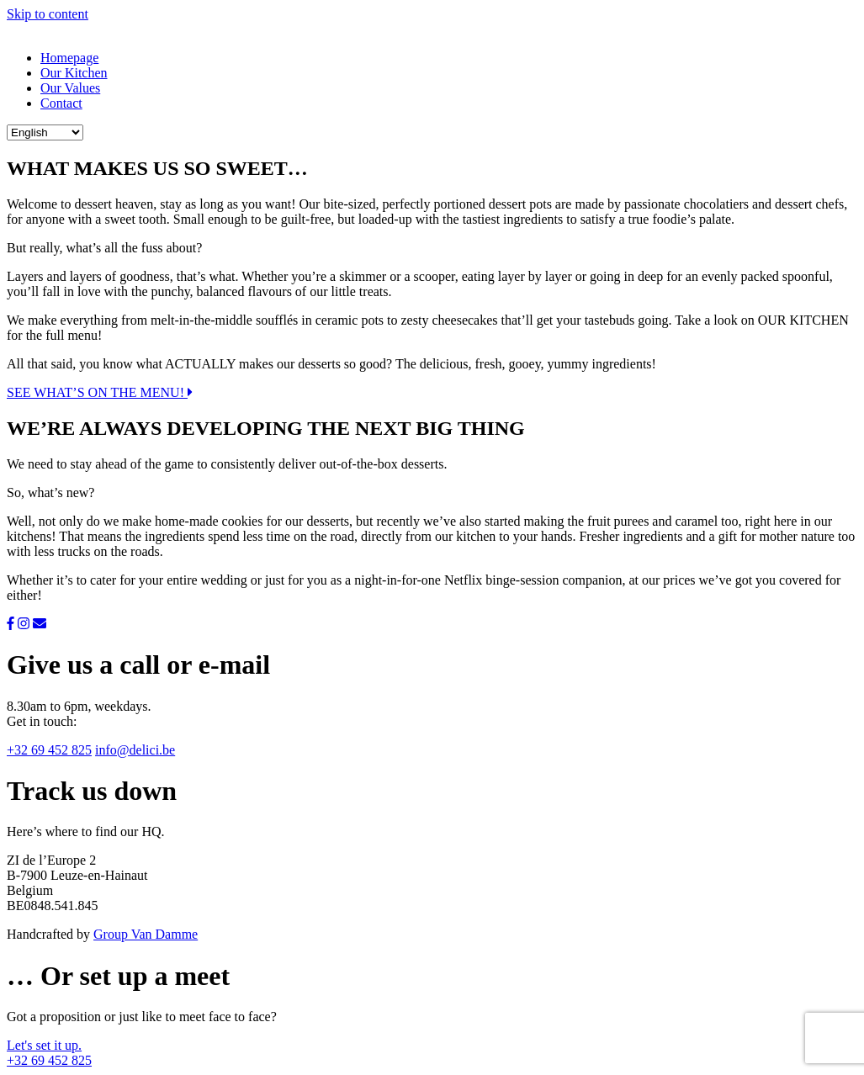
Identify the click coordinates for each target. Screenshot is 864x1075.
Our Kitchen (74, 73)
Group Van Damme (145, 934)
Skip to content (47, 14)
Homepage (69, 57)
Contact (61, 103)
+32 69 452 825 (49, 750)
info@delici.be (135, 750)
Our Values (70, 88)
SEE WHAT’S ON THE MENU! (100, 392)
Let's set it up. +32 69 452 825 (49, 1052)
